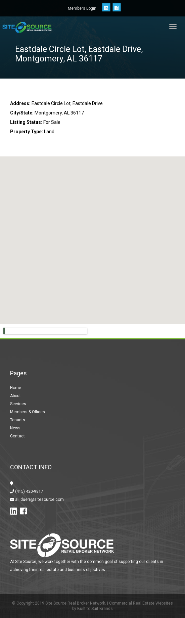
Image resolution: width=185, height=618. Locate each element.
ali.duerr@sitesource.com (39, 499)
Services (18, 403)
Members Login (82, 8)
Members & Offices (27, 412)
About (15, 395)
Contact (17, 436)
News (15, 428)
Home (15, 387)
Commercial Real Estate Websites (141, 603)
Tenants (17, 420)
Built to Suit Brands (95, 608)
